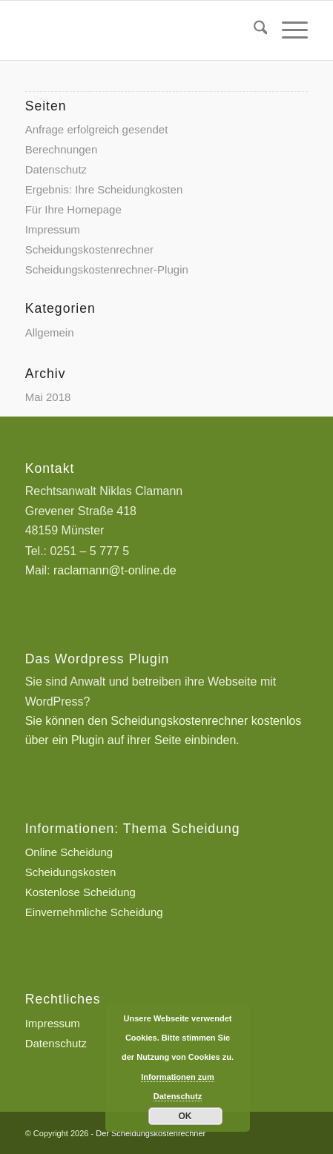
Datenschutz (56, 169)
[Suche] (253, 30)
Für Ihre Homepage (73, 209)
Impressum (52, 229)
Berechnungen (61, 149)
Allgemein (49, 332)
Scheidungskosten (70, 872)
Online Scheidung (69, 852)
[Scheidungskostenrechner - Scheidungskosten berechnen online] (138, 30)
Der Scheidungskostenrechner (150, 1133)
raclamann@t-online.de (115, 570)
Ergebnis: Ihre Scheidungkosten (104, 189)
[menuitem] (253, 30)
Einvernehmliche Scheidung (94, 912)
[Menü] (287, 30)
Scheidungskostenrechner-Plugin (106, 269)
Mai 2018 (48, 397)
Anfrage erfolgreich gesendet (96, 129)
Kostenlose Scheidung (80, 892)
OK (185, 1116)
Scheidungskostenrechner (89, 249)
